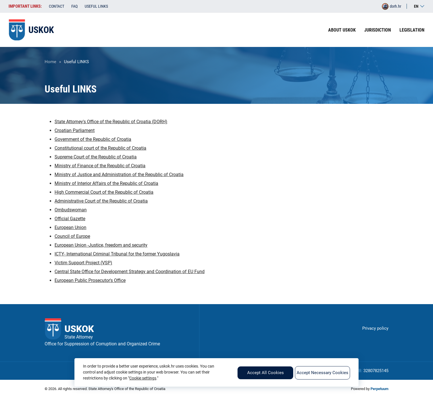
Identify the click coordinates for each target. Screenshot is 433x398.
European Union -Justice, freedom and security (101, 245)
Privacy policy (375, 328)
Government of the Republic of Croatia (93, 139)
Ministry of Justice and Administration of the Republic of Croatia (119, 174)
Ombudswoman (71, 210)
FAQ (74, 6)
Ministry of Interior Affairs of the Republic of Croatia (106, 183)
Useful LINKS (96, 6)
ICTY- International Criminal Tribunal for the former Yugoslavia (117, 254)
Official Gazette (70, 218)
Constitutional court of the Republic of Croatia (100, 148)
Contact (56, 6)
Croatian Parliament (75, 130)
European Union (70, 227)
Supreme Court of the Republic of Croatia (96, 157)
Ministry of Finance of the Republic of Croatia (100, 165)
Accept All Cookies (265, 372)
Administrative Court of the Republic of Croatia (101, 201)
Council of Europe (72, 236)
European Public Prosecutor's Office (90, 280)
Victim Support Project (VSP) (83, 262)
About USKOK (342, 30)
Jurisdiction (377, 30)
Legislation (411, 30)
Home (50, 61)
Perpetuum (379, 389)
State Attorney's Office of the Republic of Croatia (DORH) (111, 121)
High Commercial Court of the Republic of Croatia (104, 192)
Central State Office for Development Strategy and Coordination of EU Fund (130, 271)
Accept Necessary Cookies (322, 372)
